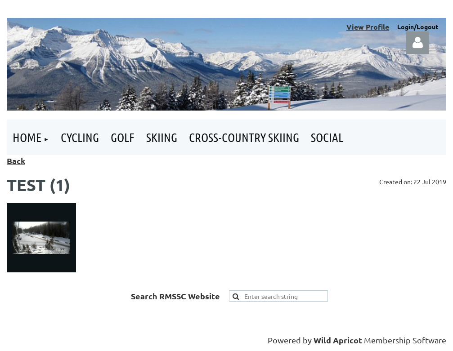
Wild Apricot (338, 340)
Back (16, 161)
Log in (417, 42)
